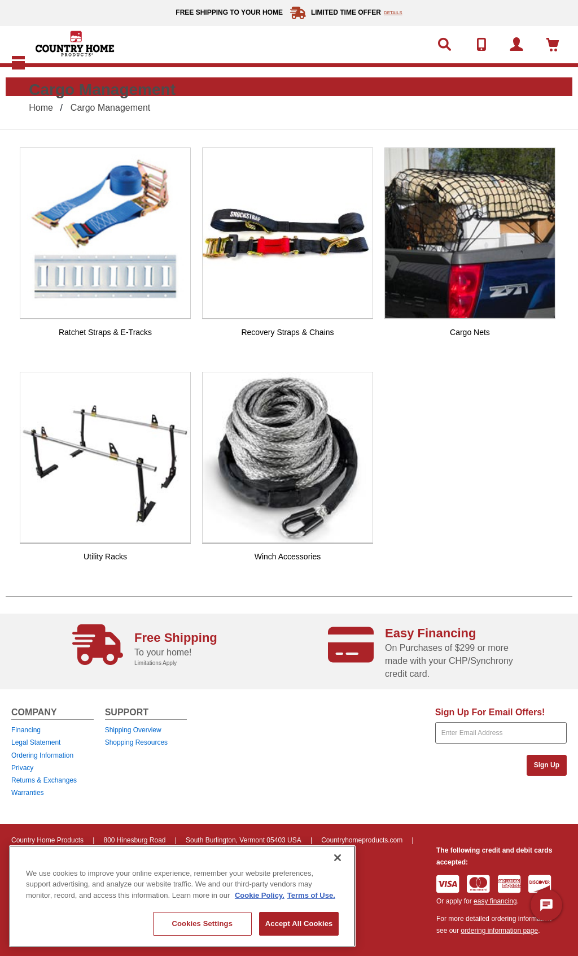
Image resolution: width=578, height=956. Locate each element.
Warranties (27, 793)
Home (41, 107)
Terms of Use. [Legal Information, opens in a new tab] (311, 895)
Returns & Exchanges (44, 780)
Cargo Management (110, 107)
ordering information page (499, 931)
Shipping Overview (133, 730)
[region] (182, 896)
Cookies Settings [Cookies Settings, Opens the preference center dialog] (202, 923)
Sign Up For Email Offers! (490, 712)
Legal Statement (35, 742)
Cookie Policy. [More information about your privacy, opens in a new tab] (259, 895)
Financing (26, 730)
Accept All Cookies (299, 923)
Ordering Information (42, 755)
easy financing (495, 901)
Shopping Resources (136, 742)
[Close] (337, 857)
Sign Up (546, 765)
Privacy (22, 768)
